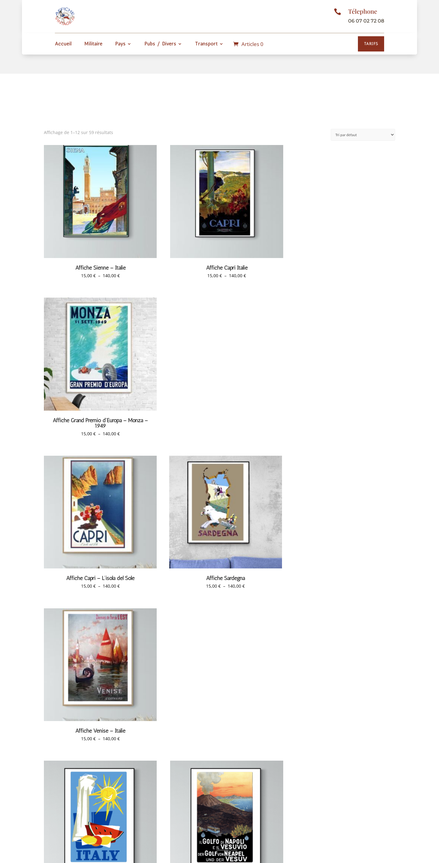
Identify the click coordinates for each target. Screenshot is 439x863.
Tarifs (371, 43)
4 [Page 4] (224, 742)
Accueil (63, 44)
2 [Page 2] (202, 742)
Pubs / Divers (160, 44)
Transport (206, 44)
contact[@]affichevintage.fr (339, 814)
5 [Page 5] (235, 742)
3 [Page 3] (213, 742)
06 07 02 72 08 (366, 21)
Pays (120, 44)
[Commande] (363, 135)
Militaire (93, 44)
